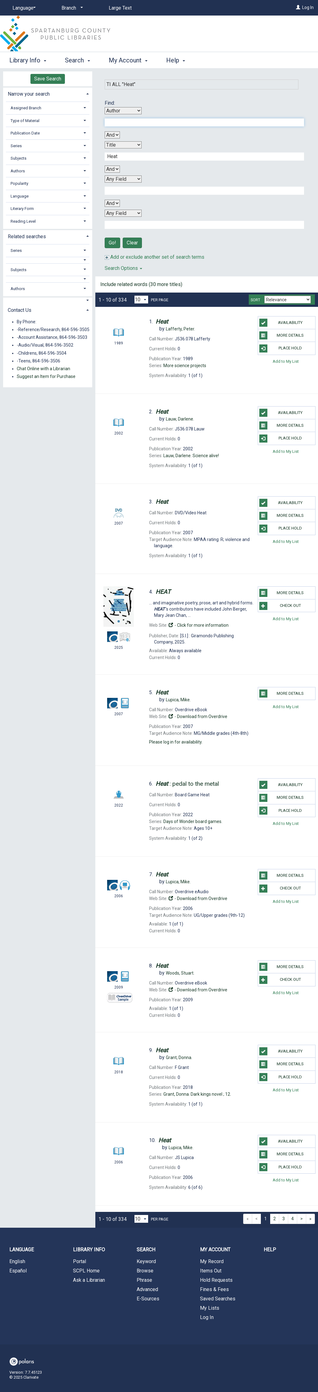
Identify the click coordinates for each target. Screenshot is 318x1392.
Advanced (147, 1289)
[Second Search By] (123, 144)
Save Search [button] (47, 79)
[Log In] (298, 7)
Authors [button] (18, 171)
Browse (145, 1271)
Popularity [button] (19, 183)
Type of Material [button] (25, 120)
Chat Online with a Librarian (43, 368)
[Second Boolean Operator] (112, 169)
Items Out (210, 1271)
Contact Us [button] (19, 310)
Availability (280, 323)
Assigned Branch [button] (26, 108)
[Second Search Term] (201, 156)
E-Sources (148, 1299)
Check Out (280, 606)
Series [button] (16, 145)
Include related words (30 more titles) (141, 284)
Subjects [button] (18, 158)
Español (18, 1271)
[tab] (47, 93)
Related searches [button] (27, 236)
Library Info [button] (27, 60)
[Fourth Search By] (123, 213)
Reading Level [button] (23, 221)
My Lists (209, 1308)
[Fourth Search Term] (201, 224)
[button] (48, 260)
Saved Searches (217, 1299)
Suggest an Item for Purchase (46, 376)
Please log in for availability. (175, 741)
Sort (255, 300)
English (17, 1261)
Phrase (144, 1280)
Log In (308, 7)
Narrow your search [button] (29, 94)
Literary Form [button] (22, 208)
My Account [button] (128, 60)
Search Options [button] (123, 268)
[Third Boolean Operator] (112, 203)
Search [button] (77, 60)
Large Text (120, 8)
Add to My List (286, 361)
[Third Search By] (123, 179)
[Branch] (71, 8)
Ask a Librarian (89, 1280)
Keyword (146, 1261)
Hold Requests (216, 1280)
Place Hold (280, 348)
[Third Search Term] (201, 190)
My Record (212, 1261)
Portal (79, 1261)
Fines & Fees (214, 1289)
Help (270, 1250)
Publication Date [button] (25, 133)
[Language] (23, 8)
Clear (132, 243)
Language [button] (20, 196)
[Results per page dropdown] (141, 299)
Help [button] (175, 60)
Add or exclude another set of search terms (154, 257)
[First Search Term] (201, 122)
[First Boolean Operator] (112, 135)
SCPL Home (86, 1271)
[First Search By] (123, 110)
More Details (281, 335)
